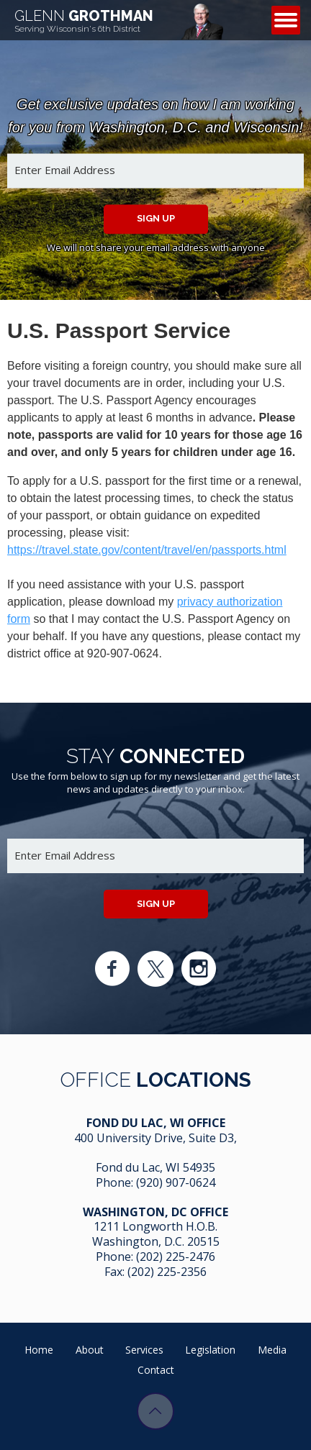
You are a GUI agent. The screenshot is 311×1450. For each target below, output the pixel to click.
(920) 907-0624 (175, 1182)
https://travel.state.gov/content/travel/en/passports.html (147, 550)
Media (272, 1349)
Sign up (156, 218)
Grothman (83, 20)
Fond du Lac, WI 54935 (155, 1167)
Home (38, 1349)
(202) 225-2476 (175, 1256)
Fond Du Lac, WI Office (155, 1123)
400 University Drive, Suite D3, (155, 1138)
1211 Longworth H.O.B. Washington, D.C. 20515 (156, 1233)
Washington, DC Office (155, 1212)
